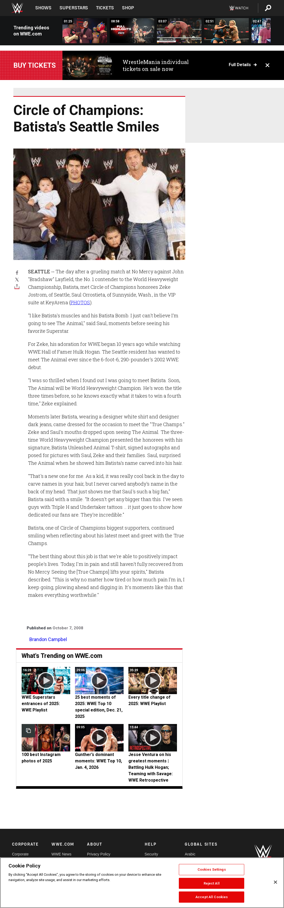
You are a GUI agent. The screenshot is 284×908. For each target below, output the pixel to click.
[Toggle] (17, 286)
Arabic (190, 854)
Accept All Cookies (211, 897)
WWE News (62, 854)
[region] (142, 882)
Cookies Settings (212, 869)
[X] (17, 279)
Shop (128, 7)
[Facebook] (17, 272)
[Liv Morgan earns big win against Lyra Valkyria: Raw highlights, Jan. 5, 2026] (226, 30)
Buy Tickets (34, 65)
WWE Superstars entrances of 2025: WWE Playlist (41, 704)
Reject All (212, 883)
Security (151, 854)
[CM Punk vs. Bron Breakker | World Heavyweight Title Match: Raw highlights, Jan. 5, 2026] (179, 30)
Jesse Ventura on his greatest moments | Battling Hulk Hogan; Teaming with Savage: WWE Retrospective (150, 767)
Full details (240, 65)
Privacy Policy (98, 854)
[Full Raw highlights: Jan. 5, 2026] (132, 30)
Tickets (105, 7)
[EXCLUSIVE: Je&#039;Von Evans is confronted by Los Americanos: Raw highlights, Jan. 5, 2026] (84, 30)
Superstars (74, 7)
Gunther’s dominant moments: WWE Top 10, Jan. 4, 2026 (98, 761)
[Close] (275, 882)
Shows (43, 7)
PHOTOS (80, 302)
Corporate (20, 854)
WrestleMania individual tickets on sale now (156, 65)
